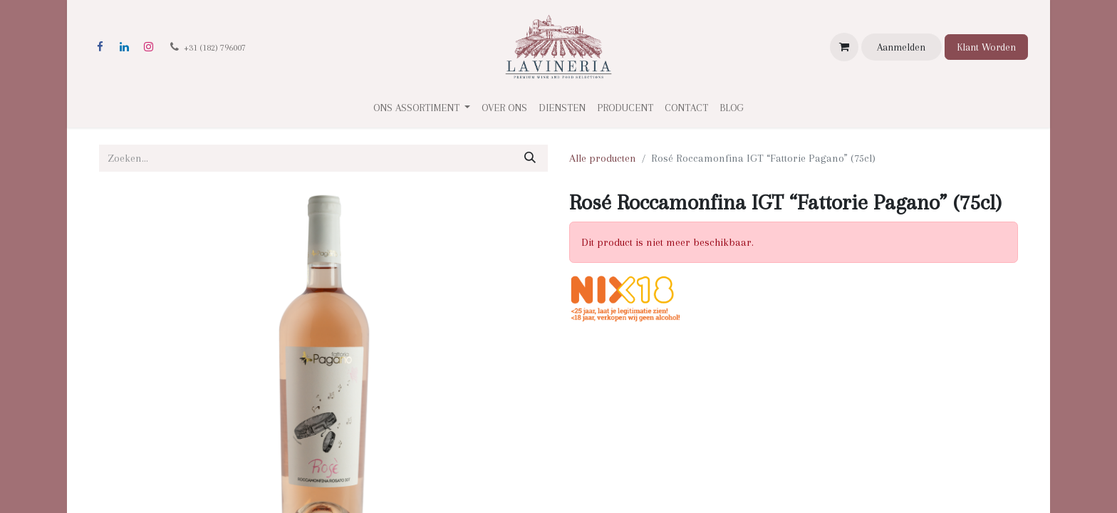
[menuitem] (504, 108)
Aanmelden (901, 47)
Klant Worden (986, 47)
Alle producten (602, 158)
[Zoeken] (530, 158)
